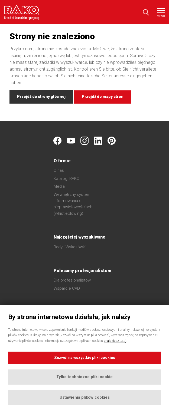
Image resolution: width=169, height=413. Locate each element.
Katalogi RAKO (66, 178)
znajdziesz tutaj (115, 341)
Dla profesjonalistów (72, 280)
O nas (59, 170)
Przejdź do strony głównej (41, 96)
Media (59, 186)
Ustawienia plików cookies (85, 397)
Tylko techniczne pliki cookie (84, 376)
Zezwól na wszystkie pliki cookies (84, 357)
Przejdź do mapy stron (102, 96)
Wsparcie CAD (67, 288)
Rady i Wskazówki (70, 247)
